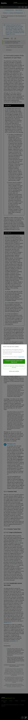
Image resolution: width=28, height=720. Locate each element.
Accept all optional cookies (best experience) (14, 361)
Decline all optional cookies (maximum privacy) (14, 366)
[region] (14, 360)
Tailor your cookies (14, 371)
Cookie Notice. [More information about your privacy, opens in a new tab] (21, 356)
